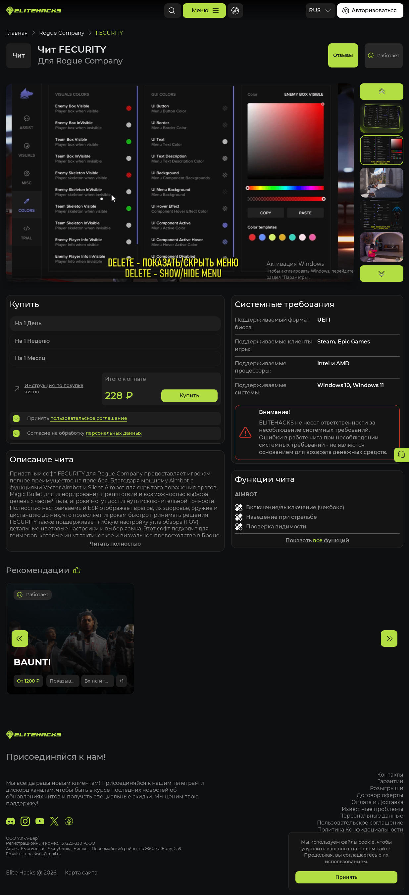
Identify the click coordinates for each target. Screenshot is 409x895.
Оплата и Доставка (377, 802)
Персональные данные (371, 816)
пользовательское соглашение (88, 425)
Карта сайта (81, 873)
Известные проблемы (372, 809)
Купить (189, 402)
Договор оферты (380, 795)
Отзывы (344, 62)
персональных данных (114, 440)
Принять (346, 877)
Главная (16, 39)
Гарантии (390, 782)
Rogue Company (61, 39)
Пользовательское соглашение (360, 823)
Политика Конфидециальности (360, 830)
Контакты (390, 775)
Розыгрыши (386, 788)
